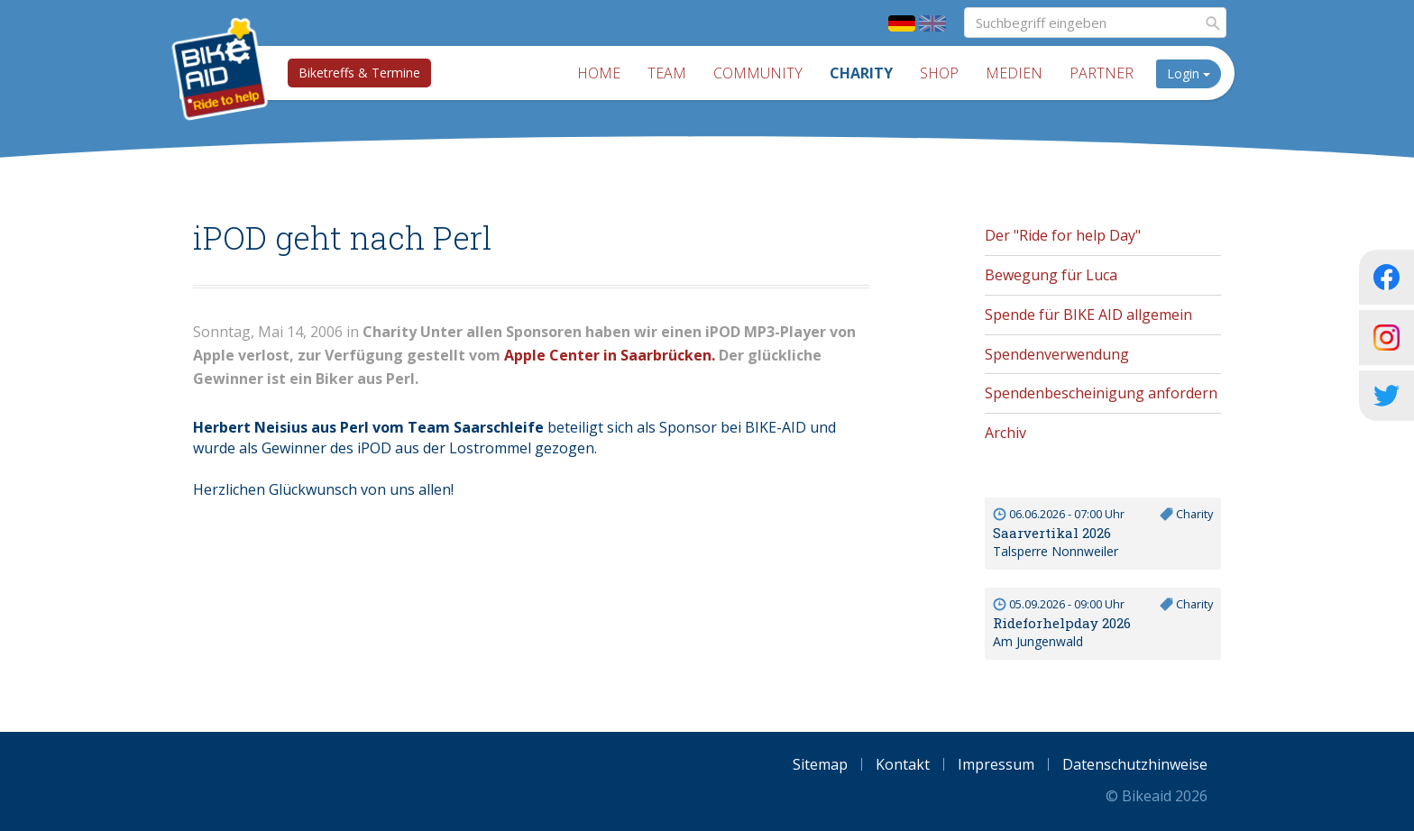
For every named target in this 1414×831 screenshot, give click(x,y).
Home (598, 73)
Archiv (1005, 433)
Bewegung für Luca (1051, 275)
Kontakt (903, 764)
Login (1188, 73)
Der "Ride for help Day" (1063, 235)
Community (758, 73)
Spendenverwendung (1057, 354)
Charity (861, 73)
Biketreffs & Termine (359, 72)
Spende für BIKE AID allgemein (1088, 314)
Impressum (996, 764)
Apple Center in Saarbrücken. (609, 355)
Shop (939, 73)
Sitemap (820, 764)
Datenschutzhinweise (1134, 764)
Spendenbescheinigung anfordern (1101, 393)
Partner (1102, 73)
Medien (1014, 73)
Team (666, 73)
